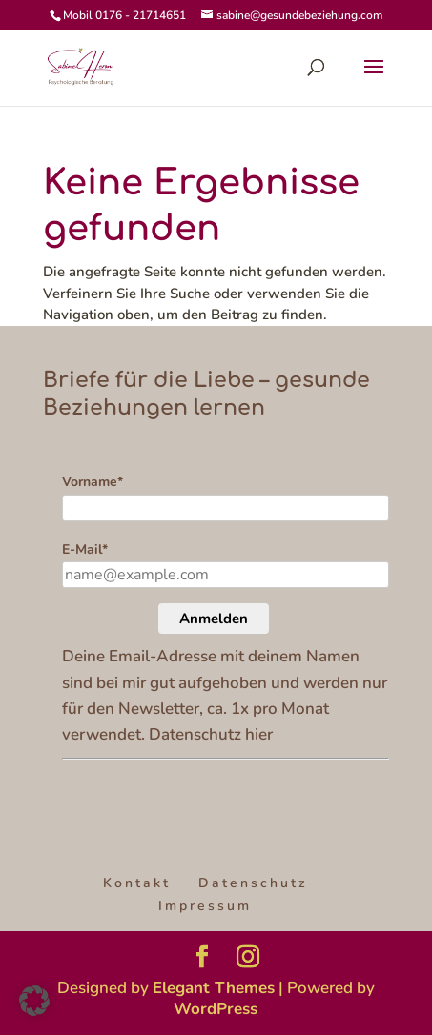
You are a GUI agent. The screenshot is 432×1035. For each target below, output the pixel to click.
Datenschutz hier (211, 734)
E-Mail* (85, 549)
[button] (34, 1000)
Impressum (205, 906)
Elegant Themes (214, 988)
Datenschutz (253, 883)
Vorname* (92, 482)
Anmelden (213, 618)
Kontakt (137, 883)
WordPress (215, 1009)
